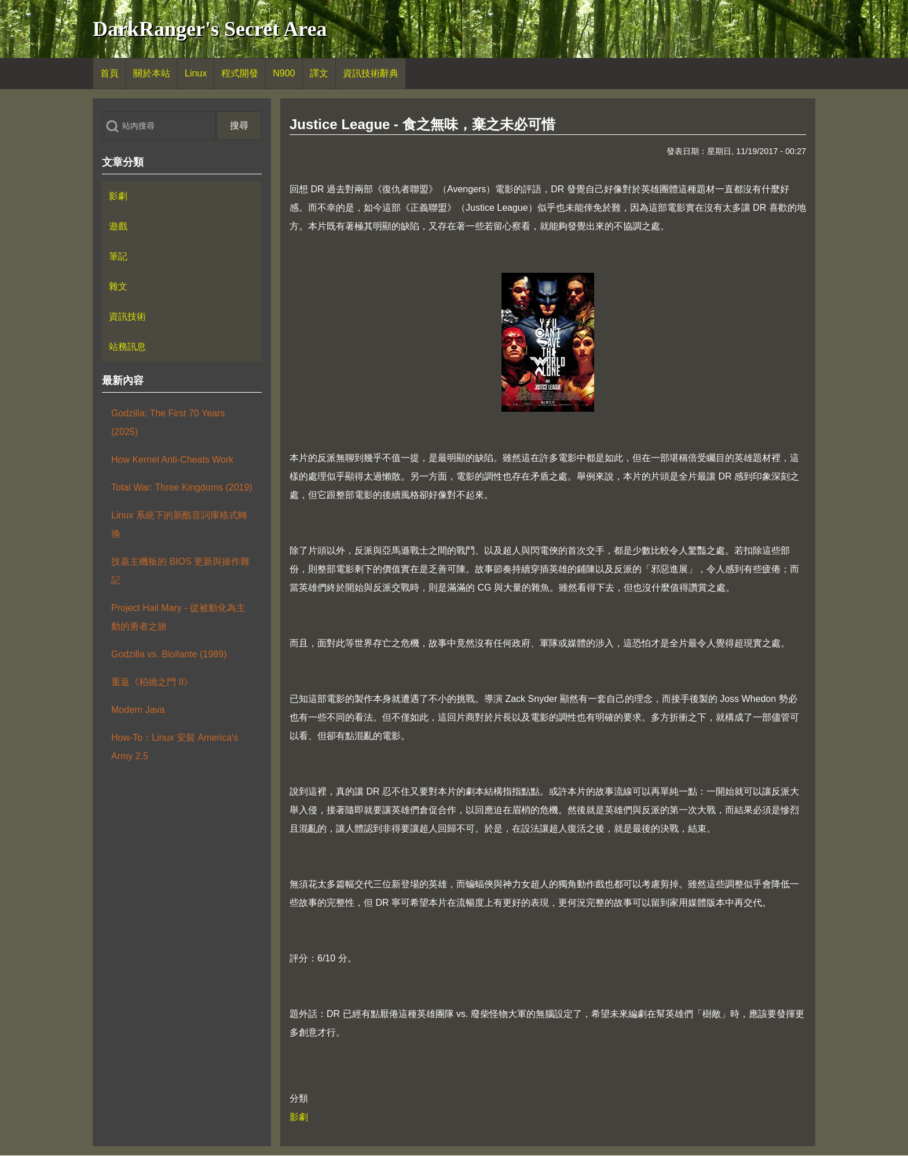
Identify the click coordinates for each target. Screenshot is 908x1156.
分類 (299, 1098)
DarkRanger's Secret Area (210, 29)
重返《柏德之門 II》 (152, 682)
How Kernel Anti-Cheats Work (172, 459)
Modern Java (138, 710)
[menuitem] (109, 73)
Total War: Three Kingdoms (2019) (181, 487)
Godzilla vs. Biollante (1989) (168, 654)
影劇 (299, 1117)
